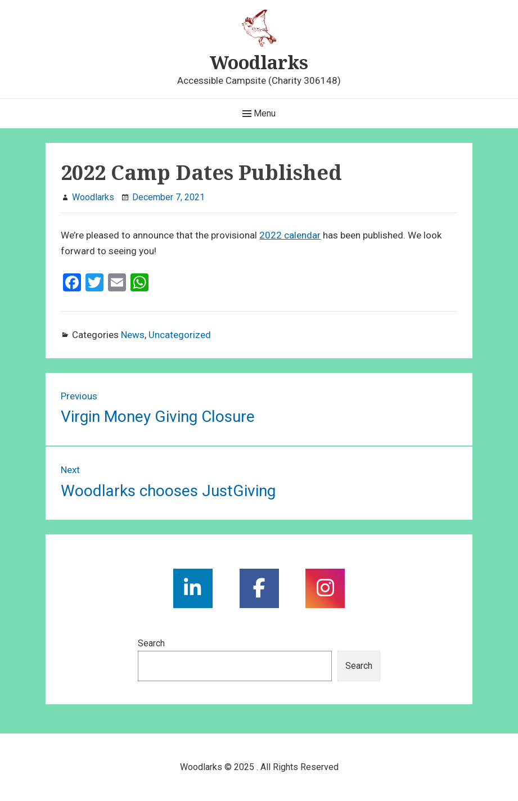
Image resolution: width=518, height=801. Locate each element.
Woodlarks (259, 62)
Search (151, 643)
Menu (259, 113)
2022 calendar (290, 235)
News (133, 334)
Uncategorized (179, 334)
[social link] (193, 588)
